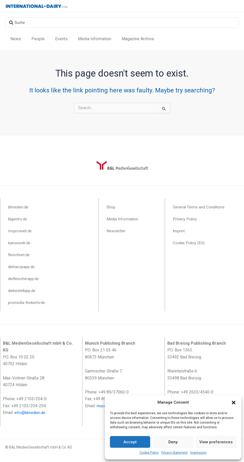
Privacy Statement (174, 452)
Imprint (179, 230)
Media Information (94, 38)
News (15, 38)
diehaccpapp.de (22, 266)
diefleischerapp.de (25, 278)
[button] (233, 402)
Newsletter (117, 230)
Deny (172, 442)
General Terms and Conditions (200, 207)
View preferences (216, 442)
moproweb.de (20, 230)
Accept (130, 442)
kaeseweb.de (20, 242)
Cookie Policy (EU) (190, 242)
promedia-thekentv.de (28, 302)
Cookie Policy (149, 452)
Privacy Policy (186, 218)
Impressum (198, 452)
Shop (111, 207)
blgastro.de (18, 218)
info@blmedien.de (31, 412)
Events (61, 38)
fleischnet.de (19, 254)
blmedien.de (19, 207)
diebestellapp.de (23, 290)
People (38, 38)
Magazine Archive (138, 38)
